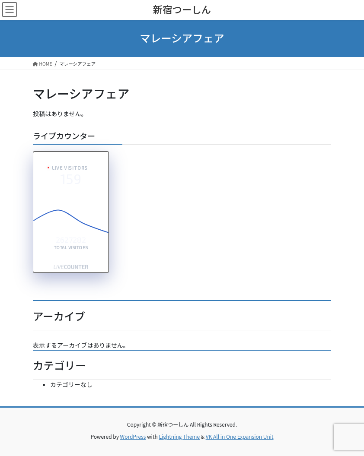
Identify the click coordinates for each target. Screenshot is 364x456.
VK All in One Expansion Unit (240, 436)
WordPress (133, 436)
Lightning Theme (179, 436)
